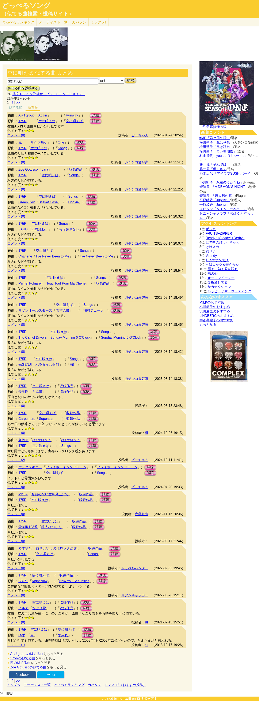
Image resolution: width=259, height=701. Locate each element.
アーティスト (53, 22)
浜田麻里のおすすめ (214, 311)
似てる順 (15, 107)
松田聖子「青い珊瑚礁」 (218, 151)
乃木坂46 (25, 548)
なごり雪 (39, 608)
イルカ (23, 608)
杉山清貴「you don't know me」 (223, 155)
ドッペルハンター (134, 568)
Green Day (26, 202)
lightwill (124, 698)
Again (42, 115)
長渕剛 (23, 391)
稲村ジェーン (93, 310)
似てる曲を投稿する (23, 88)
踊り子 (211, 251)
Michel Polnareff (30, 283)
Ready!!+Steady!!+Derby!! (225, 238)
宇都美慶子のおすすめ (216, 320)
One (61, 142)
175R (22, 121)
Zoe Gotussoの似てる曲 (28, 667)
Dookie (73, 202)
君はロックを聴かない (222, 264)
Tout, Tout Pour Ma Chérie (66, 283)
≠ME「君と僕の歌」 (214, 138)
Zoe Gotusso (28, 169)
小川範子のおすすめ (214, 307)
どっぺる (18, 22)
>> (18, 102)
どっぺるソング (26, 5)
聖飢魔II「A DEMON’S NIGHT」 (223, 187)
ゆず (21, 635)
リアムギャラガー (134, 595)
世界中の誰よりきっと (222, 242)
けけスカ (212, 247)
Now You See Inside (74, 581)
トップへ (13, 685)
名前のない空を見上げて (50, 494)
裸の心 (212, 273)
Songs (62, 148)
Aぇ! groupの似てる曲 (26, 654)
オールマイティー (221, 278)
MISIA (23, 494)
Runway (72, 115)
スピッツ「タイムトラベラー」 (223, 209)
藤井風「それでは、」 (216, 164)
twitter (51, 674)
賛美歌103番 (28, 527)
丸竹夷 (23, 440)
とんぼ (37, 391)
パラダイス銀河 (47, 364)
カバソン (79, 22)
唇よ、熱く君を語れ (222, 269)
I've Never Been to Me (52, 256)
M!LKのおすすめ (211, 302)
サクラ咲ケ (38, 142)
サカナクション (219, 287)
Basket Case (48, 202)
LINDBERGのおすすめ (216, 316)
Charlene (25, 256)
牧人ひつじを (51, 527)
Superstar (46, 418)
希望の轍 (62, 310)
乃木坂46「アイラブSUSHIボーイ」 (226, 173)
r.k (146, 645)
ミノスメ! (98, 22)
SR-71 (23, 581)
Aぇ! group (26, 115)
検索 (130, 80)
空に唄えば (46, 121)
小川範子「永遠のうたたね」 (221, 182)
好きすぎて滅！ (217, 260)
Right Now (39, 581)
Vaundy (211, 255)
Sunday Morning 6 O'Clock (70, 337)
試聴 (95, 115)
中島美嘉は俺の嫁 (212, 127)
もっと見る (207, 324)
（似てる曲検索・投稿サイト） (38, 13)
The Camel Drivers (32, 337)
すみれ (63, 635)
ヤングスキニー (30, 467)
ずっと (211, 229)
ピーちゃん (140, 135)
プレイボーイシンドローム (66, 467)
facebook (22, 674)
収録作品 (76, 169)
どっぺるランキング (69, 685)
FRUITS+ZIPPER (219, 233)
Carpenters (26, 418)
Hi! (72, 364)
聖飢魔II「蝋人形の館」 (217, 195)
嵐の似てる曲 (20, 662)
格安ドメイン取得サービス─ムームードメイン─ (48, 94)
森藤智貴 (141, 514)
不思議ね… (39, 229)
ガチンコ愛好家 (136, 162)
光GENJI (25, 364)
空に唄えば (38, 148)
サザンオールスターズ (35, 310)
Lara (45, 169)
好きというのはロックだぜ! (56, 548)
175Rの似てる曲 (22, 658)
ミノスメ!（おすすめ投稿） (125, 685)
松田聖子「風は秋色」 (216, 142)
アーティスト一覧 (37, 685)
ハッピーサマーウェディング (229, 291)
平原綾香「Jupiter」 (214, 200)
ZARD (23, 229)
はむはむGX (41, 440)
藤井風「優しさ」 (212, 169)
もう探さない (69, 229)
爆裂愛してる (217, 282)
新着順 (33, 107)
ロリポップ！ (147, 698)
